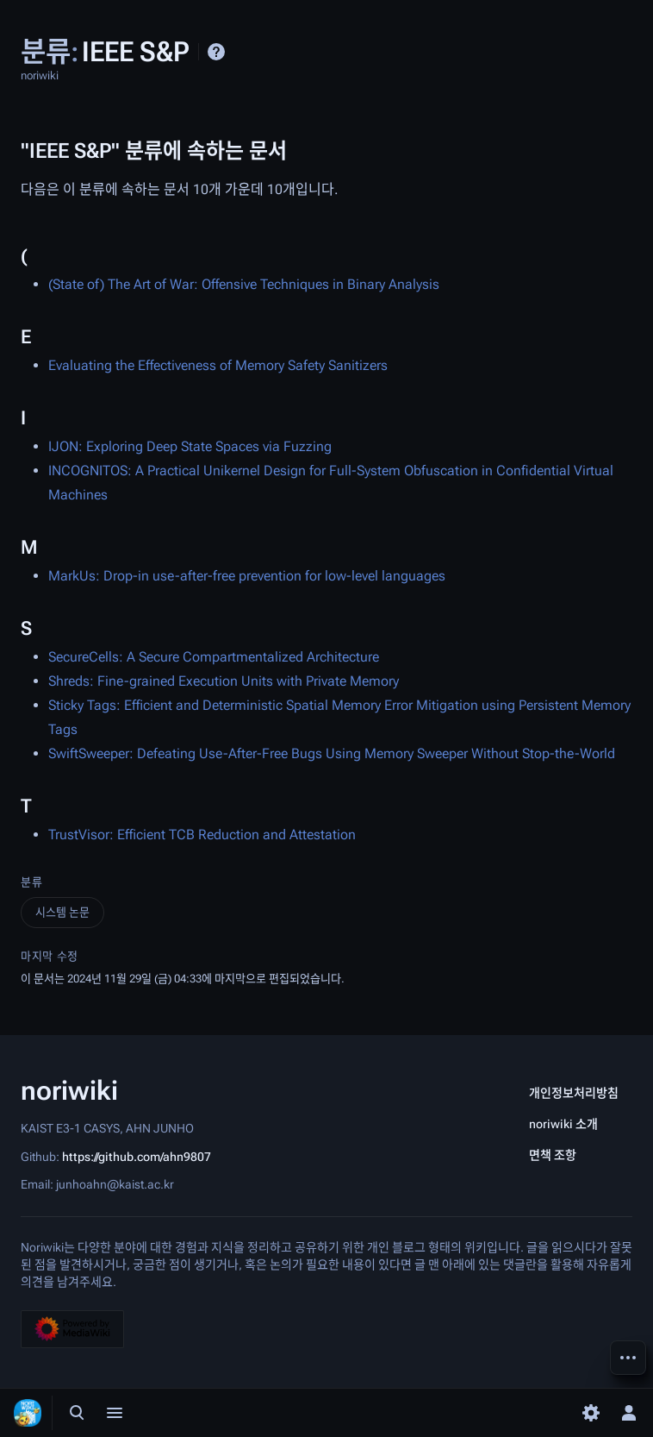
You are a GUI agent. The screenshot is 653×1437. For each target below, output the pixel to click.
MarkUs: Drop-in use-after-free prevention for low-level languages (246, 576)
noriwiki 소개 (563, 1124)
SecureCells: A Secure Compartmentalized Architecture (213, 657)
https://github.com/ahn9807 (136, 1156)
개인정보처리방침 (574, 1093)
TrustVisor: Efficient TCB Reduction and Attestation (202, 834)
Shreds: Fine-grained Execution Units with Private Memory (223, 681)
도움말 (216, 51)
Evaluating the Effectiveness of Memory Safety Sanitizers (218, 365)
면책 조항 (552, 1155)
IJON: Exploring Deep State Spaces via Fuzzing (190, 446)
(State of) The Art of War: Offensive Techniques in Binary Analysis (243, 284)
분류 (31, 881)
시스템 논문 (62, 912)
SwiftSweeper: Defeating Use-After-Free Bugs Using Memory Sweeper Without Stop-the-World (331, 753)
